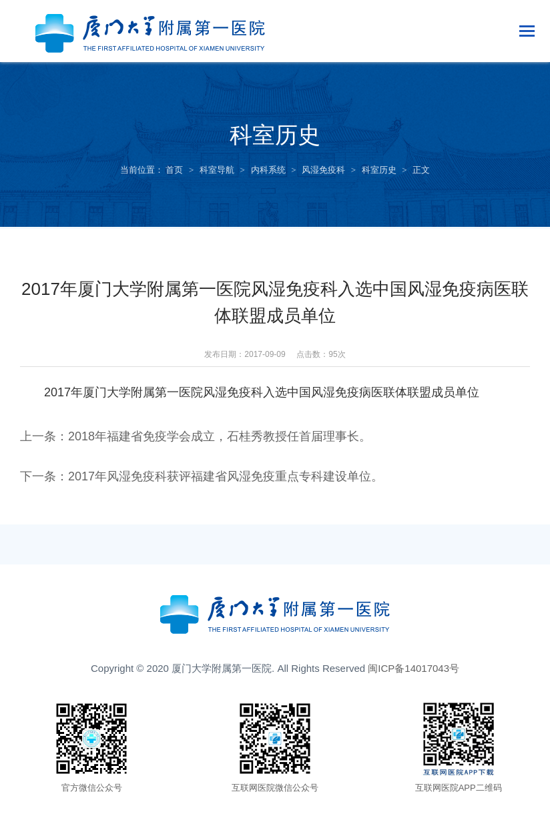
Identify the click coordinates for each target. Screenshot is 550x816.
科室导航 (217, 170)
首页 (174, 170)
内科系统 (268, 170)
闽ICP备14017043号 (413, 668)
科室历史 (379, 170)
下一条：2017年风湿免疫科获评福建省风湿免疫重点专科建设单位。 (201, 476)
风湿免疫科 (323, 170)
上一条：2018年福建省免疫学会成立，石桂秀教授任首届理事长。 (195, 436)
